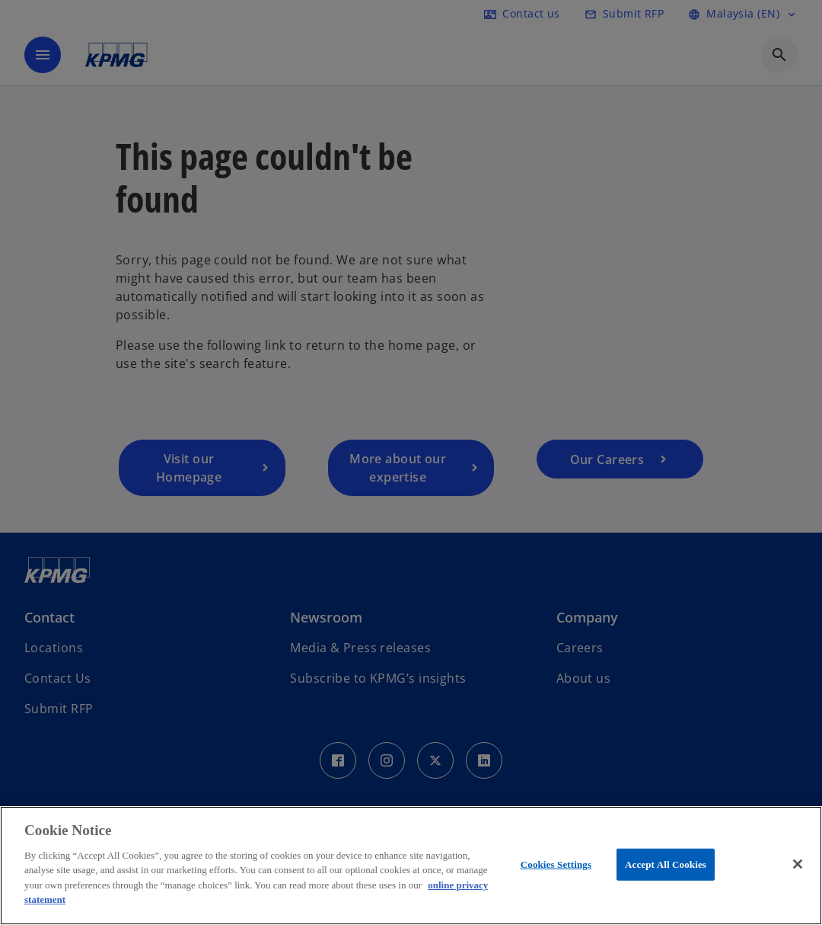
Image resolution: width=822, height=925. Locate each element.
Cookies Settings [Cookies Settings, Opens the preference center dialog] (556, 864)
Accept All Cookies (665, 864)
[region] (411, 865)
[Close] (797, 864)
